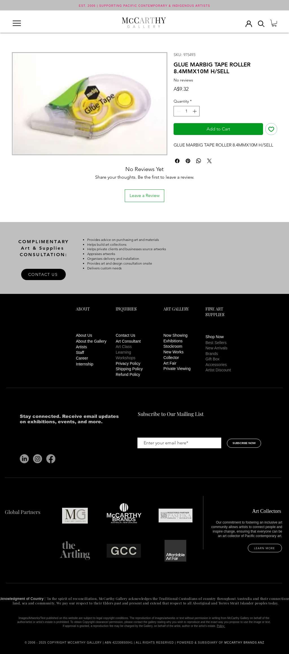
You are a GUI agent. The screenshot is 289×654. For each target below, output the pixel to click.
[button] (17, 23)
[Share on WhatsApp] (198, 161)
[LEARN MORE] (265, 548)
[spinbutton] (186, 111)
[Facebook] (50, 458)
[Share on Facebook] (177, 161)
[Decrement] (177, 111)
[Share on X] (209, 161)
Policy (221, 626)
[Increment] (195, 111)
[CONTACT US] (43, 274)
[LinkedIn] (24, 458)
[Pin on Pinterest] (188, 161)
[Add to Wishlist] (271, 129)
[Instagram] (37, 458)
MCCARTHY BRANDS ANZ (244, 642)
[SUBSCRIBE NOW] (244, 443)
